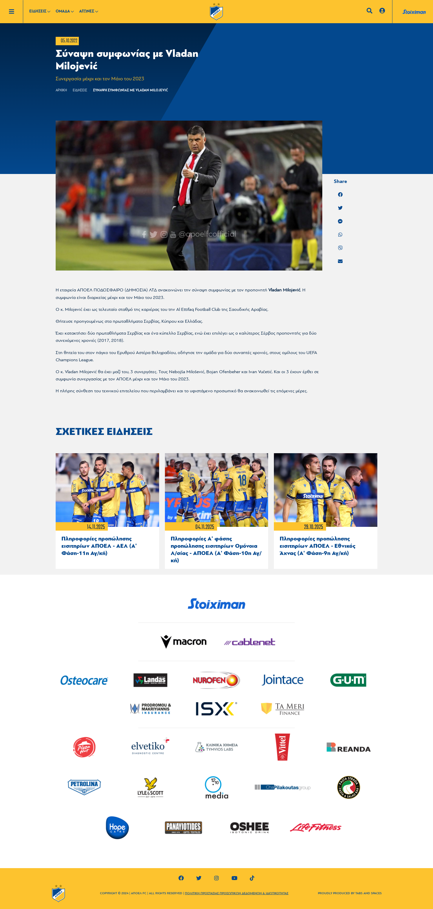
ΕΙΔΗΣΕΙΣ (37, 11)
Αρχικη (61, 90)
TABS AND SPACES (368, 893)
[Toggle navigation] (16, 11)
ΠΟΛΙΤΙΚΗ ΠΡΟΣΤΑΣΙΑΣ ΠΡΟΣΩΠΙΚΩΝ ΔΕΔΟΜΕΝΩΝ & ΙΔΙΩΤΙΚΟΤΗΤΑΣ (236, 893)
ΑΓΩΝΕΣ (86, 11)
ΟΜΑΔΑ (63, 11)
